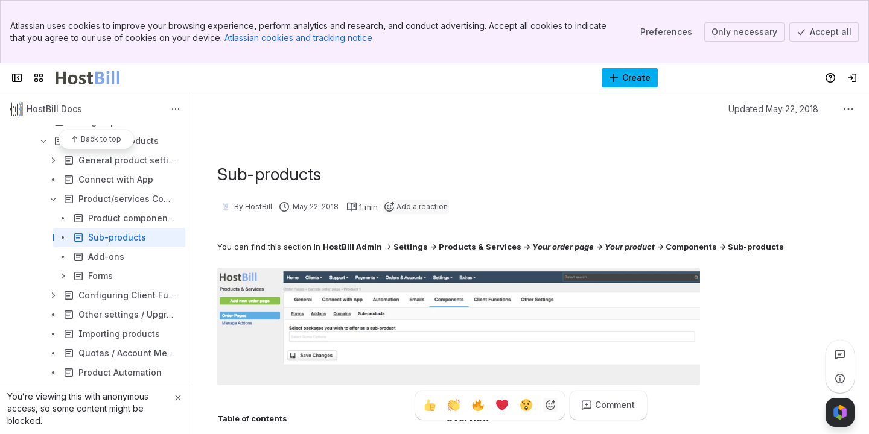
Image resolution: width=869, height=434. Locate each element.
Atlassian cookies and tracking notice (298, 38)
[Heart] (502, 405)
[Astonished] (526, 405)
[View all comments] (840, 354)
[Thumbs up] (429, 405)
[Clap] (453, 405)
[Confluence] (87, 77)
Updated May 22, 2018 (773, 109)
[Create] (630, 77)
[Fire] (478, 405)
